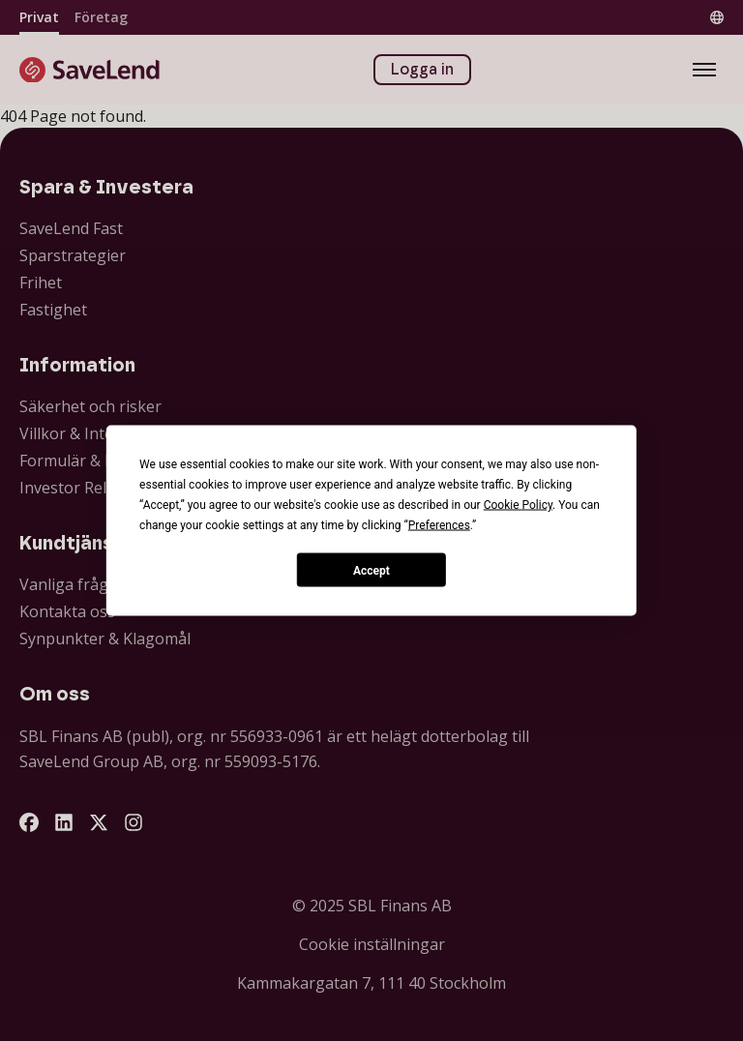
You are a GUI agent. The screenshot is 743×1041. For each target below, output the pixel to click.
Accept (371, 570)
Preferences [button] (439, 525)
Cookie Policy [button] (518, 505)
